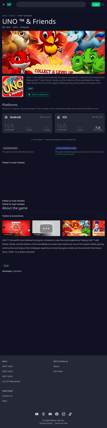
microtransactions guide (64, 154)
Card (30, 88)
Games (12, 16)
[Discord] (50, 414)
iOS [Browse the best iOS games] (3, 27)
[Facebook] (57, 414)
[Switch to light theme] (103, 4)
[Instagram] (63, 414)
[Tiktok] (70, 414)
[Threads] (43, 414)
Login (96, 4)
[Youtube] (36, 414)
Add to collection (38, 94)
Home (4, 16)
